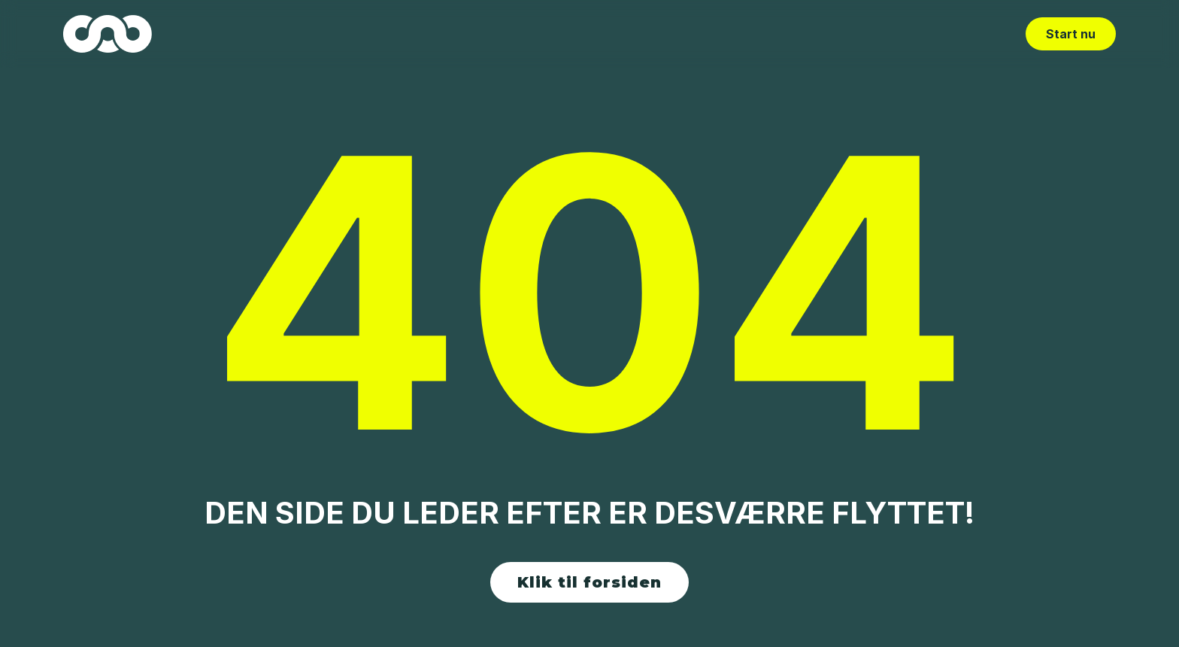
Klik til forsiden (589, 582)
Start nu (1071, 33)
